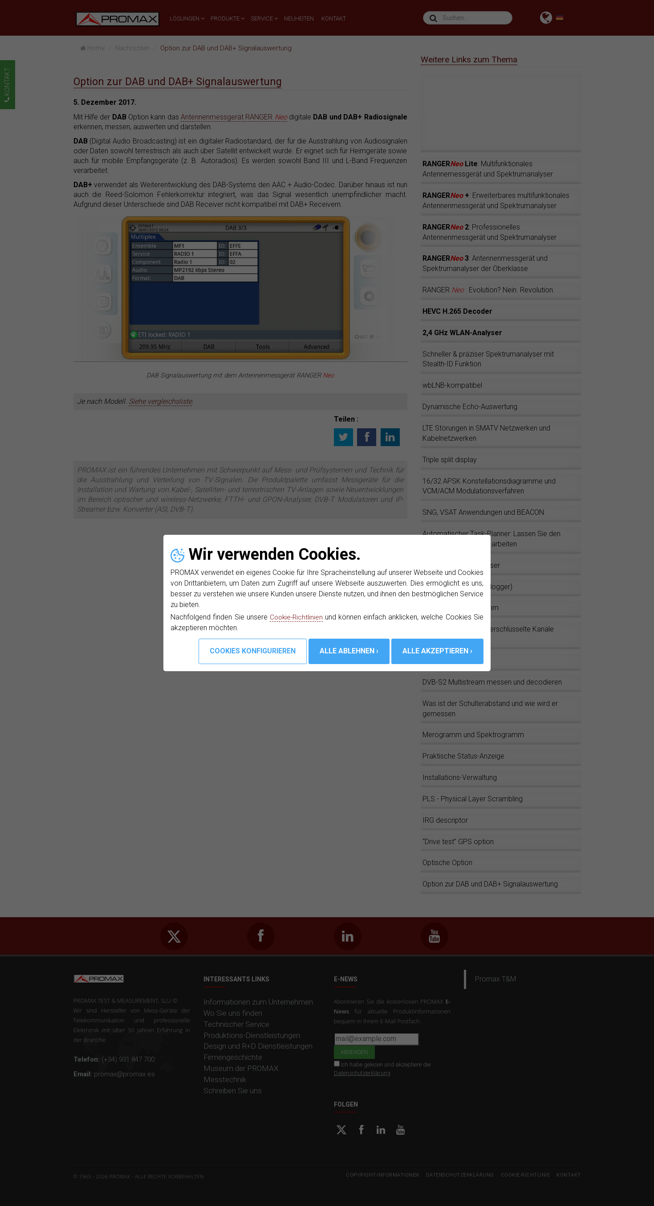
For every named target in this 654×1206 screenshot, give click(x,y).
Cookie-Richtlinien (296, 617)
